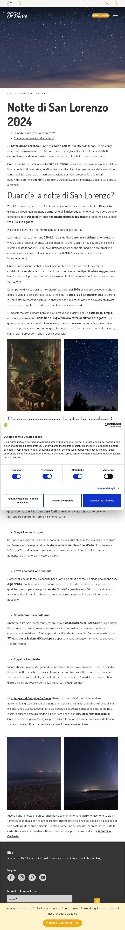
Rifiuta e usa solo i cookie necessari (23, 500)
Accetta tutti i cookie (102, 500)
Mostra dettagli (106, 488)
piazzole (72, 913)
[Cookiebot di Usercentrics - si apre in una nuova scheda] (107, 425)
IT (13, 3)
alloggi (60, 913)
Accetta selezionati (62, 500)
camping (105, 708)
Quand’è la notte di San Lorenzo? (34, 133)
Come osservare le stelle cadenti (34, 138)
